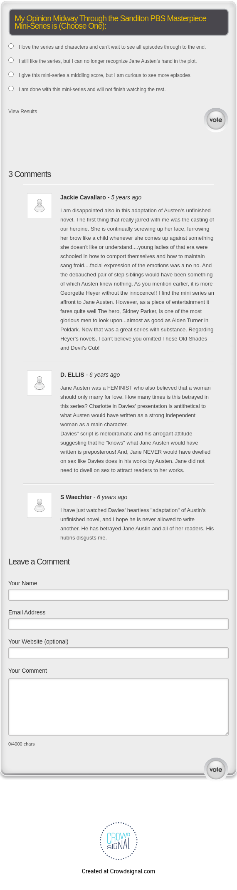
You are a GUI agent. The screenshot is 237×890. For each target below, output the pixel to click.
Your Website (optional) (38, 641)
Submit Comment (216, 770)
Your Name (22, 583)
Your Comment (27, 670)
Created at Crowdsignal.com (118, 871)
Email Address (26, 612)
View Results (22, 111)
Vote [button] (216, 120)
